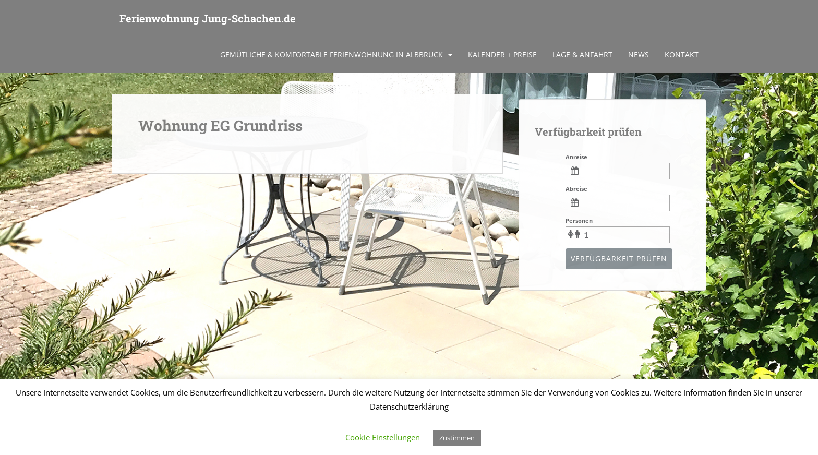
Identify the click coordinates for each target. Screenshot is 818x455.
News (638, 54)
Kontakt (682, 54)
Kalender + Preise (502, 54)
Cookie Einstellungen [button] (382, 437)
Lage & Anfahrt (582, 54)
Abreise (576, 189)
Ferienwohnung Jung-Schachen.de (207, 18)
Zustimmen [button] (457, 437)
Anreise (576, 157)
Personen (579, 220)
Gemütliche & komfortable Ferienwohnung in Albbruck (331, 54)
